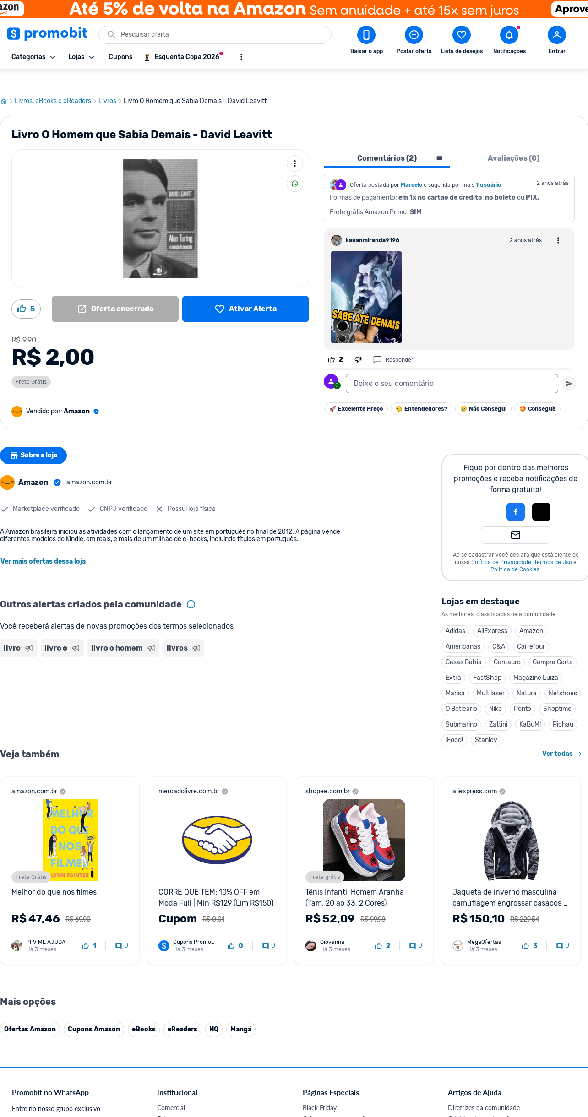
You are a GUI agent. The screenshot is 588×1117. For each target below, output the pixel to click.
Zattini (498, 707)
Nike (495, 691)
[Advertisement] (176, 678)
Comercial (171, 1090)
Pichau (563, 707)
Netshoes (563, 676)
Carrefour (531, 629)
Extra (453, 660)
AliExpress (492, 614)
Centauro (507, 645)
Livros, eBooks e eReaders (56, 83)
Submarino (461, 707)
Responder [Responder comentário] (393, 342)
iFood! (454, 723)
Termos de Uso (553, 545)
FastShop (487, 660)
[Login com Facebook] (515, 494)
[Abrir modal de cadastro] (557, 42)
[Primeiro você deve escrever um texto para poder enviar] (569, 366)
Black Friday (320, 1090)
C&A (498, 629)
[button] (484, 494)
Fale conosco (175, 1101)
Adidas (455, 614)
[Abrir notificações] (509, 42)
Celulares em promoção (336, 1101)
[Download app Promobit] (366, 42)
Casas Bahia (464, 645)
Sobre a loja (35, 438)
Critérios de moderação (480, 1101)
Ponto (522, 691)
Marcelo (411, 167)
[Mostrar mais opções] (241, 57)
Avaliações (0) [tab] (513, 140)
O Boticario (461, 691)
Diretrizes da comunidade (484, 1090)
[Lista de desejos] (245, 291)
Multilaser (491, 676)
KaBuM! (530, 707)
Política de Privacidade (501, 545)
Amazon (531, 614)
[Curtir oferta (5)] (26, 291)
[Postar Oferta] (414, 42)
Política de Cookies (514, 552)
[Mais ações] (295, 146)
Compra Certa (553, 645)
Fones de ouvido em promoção (346, 1112)
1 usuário (488, 167)
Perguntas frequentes (478, 1112)
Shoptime (557, 691)
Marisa (455, 676)
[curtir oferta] (89, 929)
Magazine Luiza (535, 660)
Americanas (463, 629)
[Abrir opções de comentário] (558, 223)
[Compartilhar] (295, 166)
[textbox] (452, 366)
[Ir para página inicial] (7, 83)
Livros (111, 83)
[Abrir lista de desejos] (461, 42)
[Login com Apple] (541, 494)
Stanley (486, 723)
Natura (527, 676)
